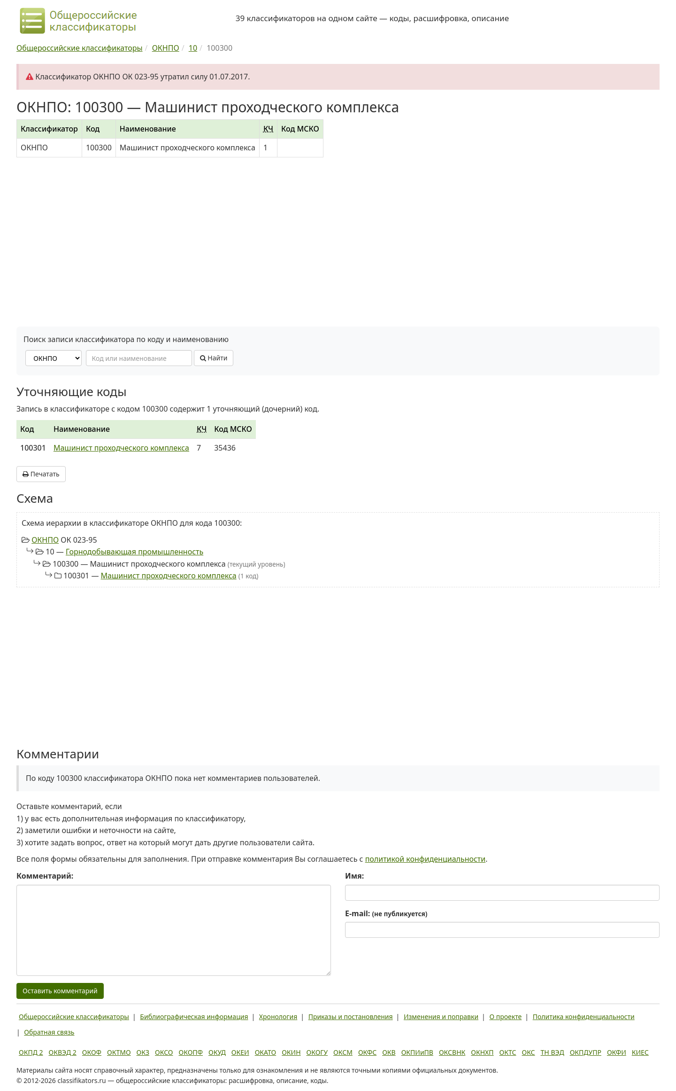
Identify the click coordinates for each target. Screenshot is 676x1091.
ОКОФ (91, 1052)
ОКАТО (266, 1052)
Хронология (278, 1016)
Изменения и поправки (441, 1016)
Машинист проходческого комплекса (121, 448)
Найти (214, 357)
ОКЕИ (240, 1052)
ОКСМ (343, 1052)
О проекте (505, 1016)
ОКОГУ (317, 1052)
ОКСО (164, 1052)
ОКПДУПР (585, 1052)
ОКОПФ (191, 1052)
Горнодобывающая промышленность (134, 551)
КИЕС (640, 1052)
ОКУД (217, 1052)
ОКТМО (119, 1052)
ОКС (528, 1052)
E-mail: (386, 913)
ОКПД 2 (31, 1052)
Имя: (354, 876)
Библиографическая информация (194, 1016)
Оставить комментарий (60, 990)
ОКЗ (143, 1052)
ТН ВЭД (552, 1052)
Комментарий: (44, 876)
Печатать (41, 473)
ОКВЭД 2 (63, 1052)
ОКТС (507, 1052)
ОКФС (367, 1052)
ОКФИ (616, 1052)
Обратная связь (49, 1032)
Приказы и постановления (350, 1016)
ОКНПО (45, 540)
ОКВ (389, 1052)
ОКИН (291, 1052)
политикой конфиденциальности (425, 859)
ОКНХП (482, 1052)
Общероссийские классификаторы (74, 1016)
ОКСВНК (452, 1052)
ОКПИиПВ (417, 1052)
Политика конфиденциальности (584, 1016)
